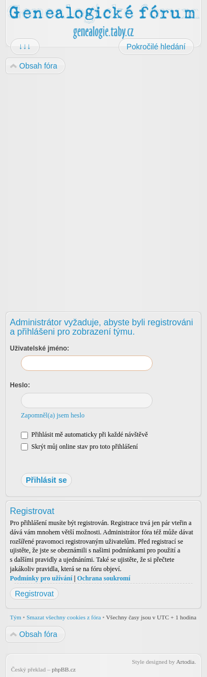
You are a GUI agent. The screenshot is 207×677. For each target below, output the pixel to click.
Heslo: (20, 385)
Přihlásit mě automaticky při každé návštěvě (84, 434)
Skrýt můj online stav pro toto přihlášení (79, 446)
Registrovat (34, 593)
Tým (15, 617)
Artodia (185, 661)
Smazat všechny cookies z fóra (63, 617)
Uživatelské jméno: (39, 348)
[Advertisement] (103, 189)
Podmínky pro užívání (41, 578)
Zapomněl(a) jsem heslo (53, 415)
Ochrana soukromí (103, 578)
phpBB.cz (64, 669)
